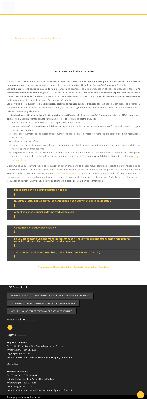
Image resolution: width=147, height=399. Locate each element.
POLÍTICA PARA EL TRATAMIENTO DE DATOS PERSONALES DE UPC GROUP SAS (50, 296)
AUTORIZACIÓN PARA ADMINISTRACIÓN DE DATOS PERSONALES (43, 303)
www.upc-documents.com (68, 173)
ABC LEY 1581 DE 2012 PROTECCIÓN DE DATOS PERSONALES (41, 311)
